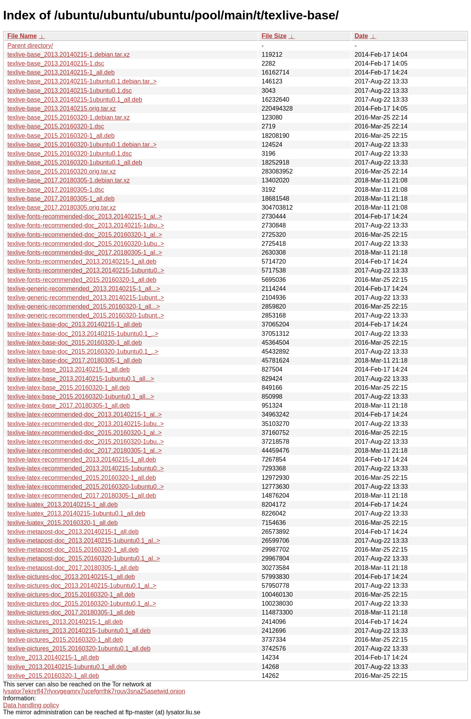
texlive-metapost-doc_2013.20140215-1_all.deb (73, 531)
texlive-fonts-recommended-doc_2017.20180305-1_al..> (84, 252)
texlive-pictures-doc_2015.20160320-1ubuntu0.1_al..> (81, 603)
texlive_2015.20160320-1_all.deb (53, 675)
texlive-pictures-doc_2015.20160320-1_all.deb (71, 594)
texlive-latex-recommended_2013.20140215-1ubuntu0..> (85, 468)
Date (361, 36)
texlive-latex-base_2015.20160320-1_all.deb (68, 387)
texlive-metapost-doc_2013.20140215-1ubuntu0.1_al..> (83, 540)
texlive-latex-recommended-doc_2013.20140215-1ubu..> (85, 423)
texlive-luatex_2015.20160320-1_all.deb (62, 522)
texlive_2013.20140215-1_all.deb (53, 657)
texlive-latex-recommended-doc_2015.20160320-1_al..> (84, 432)
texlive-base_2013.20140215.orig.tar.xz (61, 108)
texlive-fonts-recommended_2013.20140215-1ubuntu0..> (85, 270)
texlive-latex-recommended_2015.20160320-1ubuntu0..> (85, 486)
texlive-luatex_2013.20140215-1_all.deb (62, 504)
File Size (274, 36)
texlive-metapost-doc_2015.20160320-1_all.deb (73, 549)
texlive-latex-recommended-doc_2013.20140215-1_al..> (84, 414)
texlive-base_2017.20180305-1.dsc (55, 189)
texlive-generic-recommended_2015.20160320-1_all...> (83, 306)
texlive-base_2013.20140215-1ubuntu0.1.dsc (69, 90)
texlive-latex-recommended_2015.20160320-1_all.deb (81, 477)
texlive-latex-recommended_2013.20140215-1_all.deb (81, 459)
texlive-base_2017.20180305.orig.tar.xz (61, 207)
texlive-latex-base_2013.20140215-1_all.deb (68, 369)
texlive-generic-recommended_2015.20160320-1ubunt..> (85, 315)
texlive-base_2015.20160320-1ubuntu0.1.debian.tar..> (82, 144)
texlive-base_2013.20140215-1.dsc (55, 63)
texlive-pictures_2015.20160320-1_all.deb (65, 639)
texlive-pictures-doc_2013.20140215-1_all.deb (71, 576)
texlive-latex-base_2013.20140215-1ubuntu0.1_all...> (80, 378)
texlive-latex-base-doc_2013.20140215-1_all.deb (74, 324)
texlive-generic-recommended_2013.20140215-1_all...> (83, 288)
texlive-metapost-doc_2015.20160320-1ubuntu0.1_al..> (83, 558)
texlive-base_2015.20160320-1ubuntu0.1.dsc (69, 153)
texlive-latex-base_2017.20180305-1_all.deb (68, 405)
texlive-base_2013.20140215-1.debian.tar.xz (68, 54)
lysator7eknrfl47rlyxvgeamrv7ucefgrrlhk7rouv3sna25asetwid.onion (94, 691)
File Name (22, 36)
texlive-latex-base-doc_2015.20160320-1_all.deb (74, 342)
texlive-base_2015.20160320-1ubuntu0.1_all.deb (74, 162)
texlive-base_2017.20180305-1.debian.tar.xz (68, 180)
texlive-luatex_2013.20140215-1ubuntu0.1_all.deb (76, 513)
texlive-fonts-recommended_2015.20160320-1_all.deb (81, 279)
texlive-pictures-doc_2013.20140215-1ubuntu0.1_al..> (81, 585)
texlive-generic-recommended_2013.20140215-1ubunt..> (85, 297)
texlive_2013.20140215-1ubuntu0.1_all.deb (67, 666)
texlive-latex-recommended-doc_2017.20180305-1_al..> (84, 450)
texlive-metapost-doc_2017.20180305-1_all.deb (73, 567)
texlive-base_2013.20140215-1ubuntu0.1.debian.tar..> (82, 81)
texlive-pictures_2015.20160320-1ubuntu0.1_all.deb (78, 648)
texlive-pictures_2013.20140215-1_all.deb (65, 621)
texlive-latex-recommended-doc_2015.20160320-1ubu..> (85, 441)
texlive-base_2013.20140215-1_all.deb (61, 72)
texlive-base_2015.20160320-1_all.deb (61, 135)
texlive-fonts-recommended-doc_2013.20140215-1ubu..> (85, 225)
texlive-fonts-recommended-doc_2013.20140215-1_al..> (84, 216)
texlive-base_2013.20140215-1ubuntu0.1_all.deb (74, 99)
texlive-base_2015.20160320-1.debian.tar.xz (68, 117)
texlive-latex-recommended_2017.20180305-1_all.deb (81, 495)
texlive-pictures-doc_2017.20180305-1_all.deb (71, 612)
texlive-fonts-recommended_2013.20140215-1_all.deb (81, 261)
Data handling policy (31, 705)
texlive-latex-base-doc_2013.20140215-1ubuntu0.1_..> (82, 333)
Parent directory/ (30, 45)
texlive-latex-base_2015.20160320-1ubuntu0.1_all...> (80, 396)
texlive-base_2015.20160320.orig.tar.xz (61, 171)
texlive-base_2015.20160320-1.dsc (55, 126)
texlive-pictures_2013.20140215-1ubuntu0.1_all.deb (78, 630)
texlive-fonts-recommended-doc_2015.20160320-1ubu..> (85, 243)
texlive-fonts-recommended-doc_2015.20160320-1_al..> (84, 234)
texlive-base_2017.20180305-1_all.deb (61, 198)
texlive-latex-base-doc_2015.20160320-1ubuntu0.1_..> (82, 351)
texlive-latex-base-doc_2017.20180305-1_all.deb (74, 360)
